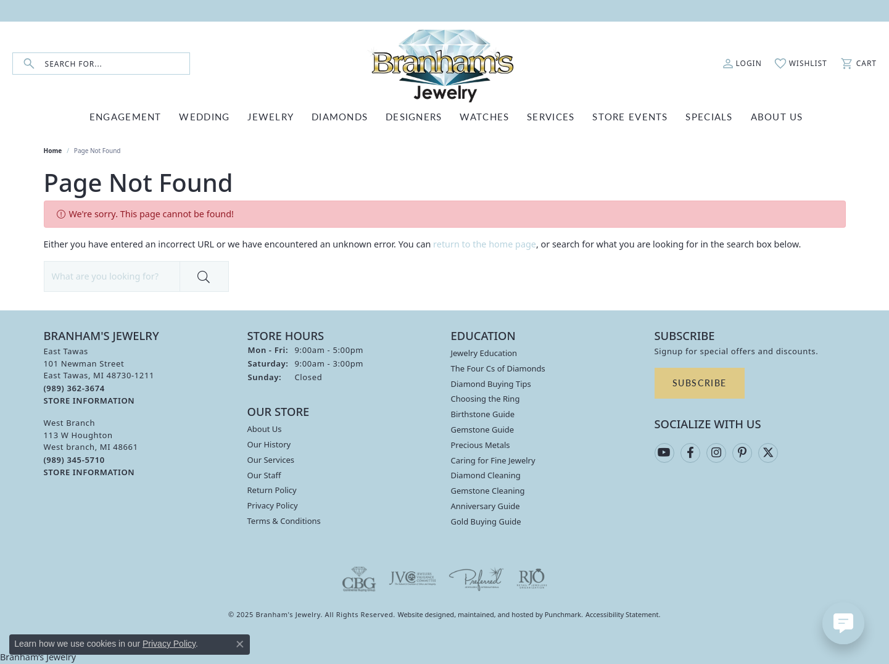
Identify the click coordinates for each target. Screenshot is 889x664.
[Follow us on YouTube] (664, 453)
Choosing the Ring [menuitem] (485, 398)
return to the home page (484, 244)
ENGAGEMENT (125, 116)
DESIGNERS (414, 116)
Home (53, 150)
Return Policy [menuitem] (272, 490)
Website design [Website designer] (421, 614)
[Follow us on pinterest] (742, 453)
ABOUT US (777, 116)
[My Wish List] (800, 63)
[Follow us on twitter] (768, 453)
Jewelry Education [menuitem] (484, 353)
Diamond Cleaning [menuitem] (486, 475)
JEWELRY (270, 116)
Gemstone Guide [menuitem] (483, 429)
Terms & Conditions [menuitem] (284, 520)
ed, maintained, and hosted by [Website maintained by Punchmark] (495, 614)
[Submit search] (29, 64)
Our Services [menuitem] (271, 459)
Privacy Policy (169, 644)
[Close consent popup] (240, 644)
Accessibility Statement (622, 614)
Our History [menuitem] (269, 444)
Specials (708, 116)
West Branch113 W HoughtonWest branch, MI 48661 (91, 447)
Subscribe (699, 382)
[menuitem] (359, 578)
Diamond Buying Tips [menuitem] (491, 383)
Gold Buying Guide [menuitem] (486, 521)
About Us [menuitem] (264, 428)
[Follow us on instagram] (716, 453)
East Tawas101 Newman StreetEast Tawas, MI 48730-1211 (99, 376)
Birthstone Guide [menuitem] (483, 414)
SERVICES (550, 116)
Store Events (630, 116)
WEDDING (204, 116)
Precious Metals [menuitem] (480, 444)
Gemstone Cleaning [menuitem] (488, 490)
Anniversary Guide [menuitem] (485, 506)
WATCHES (484, 116)
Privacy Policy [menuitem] (272, 505)
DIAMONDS (340, 116)
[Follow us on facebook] (690, 453)
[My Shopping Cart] (858, 63)
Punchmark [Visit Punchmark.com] (563, 614)
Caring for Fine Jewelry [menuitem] (493, 460)
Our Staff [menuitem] (264, 474)
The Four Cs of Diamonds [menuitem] (498, 368)
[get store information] (89, 400)
